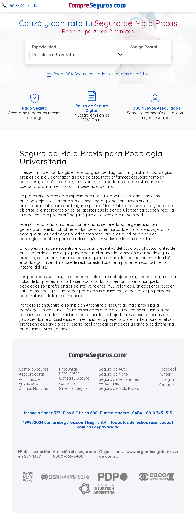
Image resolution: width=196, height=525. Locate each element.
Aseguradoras (32, 374)
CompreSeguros (34, 369)
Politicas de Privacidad (29, 381)
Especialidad (42, 47)
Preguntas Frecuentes (69, 371)
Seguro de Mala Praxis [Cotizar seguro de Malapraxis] (119, 388)
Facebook (168, 369)
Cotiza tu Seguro (74, 378)
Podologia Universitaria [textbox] (55, 54)
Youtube (166, 385)
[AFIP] (28, 477)
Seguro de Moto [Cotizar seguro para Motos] (113, 374)
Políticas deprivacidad (98, 427)
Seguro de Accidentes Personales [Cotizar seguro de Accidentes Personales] (119, 381)
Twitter (165, 374)
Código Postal (142, 47)
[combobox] (77, 54)
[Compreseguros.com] (98, 6)
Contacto (68, 383)
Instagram (168, 379)
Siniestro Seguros (75, 388)
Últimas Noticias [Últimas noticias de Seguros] (33, 388)
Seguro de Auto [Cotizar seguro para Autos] (113, 369)
